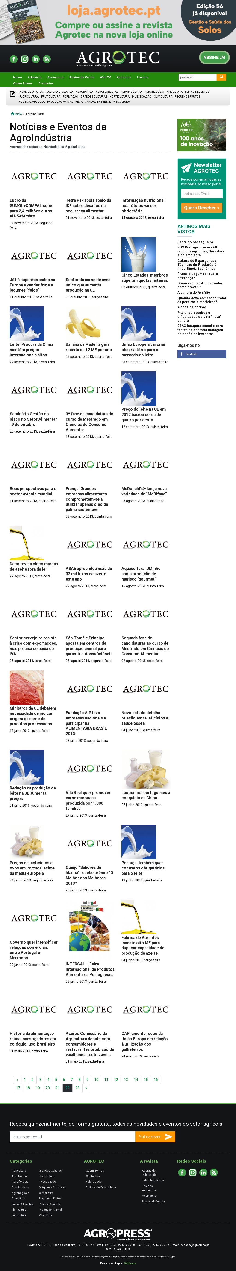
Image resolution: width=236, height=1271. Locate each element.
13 (126, 1079)
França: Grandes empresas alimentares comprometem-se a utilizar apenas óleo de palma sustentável (87, 499)
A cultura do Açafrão (193, 293)
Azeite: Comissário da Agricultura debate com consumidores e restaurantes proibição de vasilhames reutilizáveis (90, 1044)
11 (106, 1079)
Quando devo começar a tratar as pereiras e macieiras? (201, 300)
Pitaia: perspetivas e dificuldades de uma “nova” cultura (199, 317)
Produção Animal (60, 101)
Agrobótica (84, 91)
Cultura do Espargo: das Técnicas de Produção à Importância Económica (196, 265)
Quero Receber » (201, 208)
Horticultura (120, 96)
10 (96, 1079)
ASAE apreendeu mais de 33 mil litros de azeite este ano (89, 573)
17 (18, 1088)
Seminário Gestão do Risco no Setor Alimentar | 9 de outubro (33, 419)
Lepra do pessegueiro (195, 242)
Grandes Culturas (94, 96)
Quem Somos (23, 83)
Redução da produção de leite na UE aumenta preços (33, 793)
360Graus (130, 1263)
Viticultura (121, 101)
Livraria (142, 77)
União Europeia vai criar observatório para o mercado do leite (143, 349)
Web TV (105, 77)
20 (48, 1088)
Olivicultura (163, 96)
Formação (70, 96)
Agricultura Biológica (56, 91)
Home (17, 77)
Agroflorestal (107, 91)
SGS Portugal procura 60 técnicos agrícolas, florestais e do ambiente (200, 251)
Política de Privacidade (101, 1187)
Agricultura (29, 91)
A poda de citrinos (192, 307)
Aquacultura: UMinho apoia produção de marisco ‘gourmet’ (141, 573)
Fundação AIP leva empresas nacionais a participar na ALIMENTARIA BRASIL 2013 (86, 723)
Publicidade (94, 1181)
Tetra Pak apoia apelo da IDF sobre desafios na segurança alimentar (88, 205)
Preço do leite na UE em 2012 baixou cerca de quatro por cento (143, 414)
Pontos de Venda (81, 77)
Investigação (141, 96)
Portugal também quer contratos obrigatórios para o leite (143, 868)
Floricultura (29, 96)
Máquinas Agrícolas (52, 1187)
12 (116, 1079)
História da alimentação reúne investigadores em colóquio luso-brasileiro (33, 1038)
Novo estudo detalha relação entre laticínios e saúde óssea (144, 718)
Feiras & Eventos (197, 91)
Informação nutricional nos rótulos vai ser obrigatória (143, 205)
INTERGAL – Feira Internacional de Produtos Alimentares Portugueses (90, 969)
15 (146, 1079)
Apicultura (175, 91)
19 (38, 1088)
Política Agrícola (32, 101)
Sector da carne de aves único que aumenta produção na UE (88, 285)
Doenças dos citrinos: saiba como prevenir (199, 285)
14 (136, 1079)
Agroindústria (131, 91)
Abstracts (124, 77)
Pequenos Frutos (187, 96)
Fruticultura (50, 96)
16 (156, 1079)
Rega (79, 101)
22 (67, 1088)
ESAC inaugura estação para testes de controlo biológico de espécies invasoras (200, 330)
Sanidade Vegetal (98, 101)
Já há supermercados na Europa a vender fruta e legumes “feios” (32, 285)
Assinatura (55, 77)
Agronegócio (154, 91)
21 (58, 1088)
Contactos (46, 83)
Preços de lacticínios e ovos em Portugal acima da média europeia (32, 868)
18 (28, 1088)
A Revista (34, 77)
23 (77, 1088)
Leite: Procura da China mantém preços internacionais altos (31, 349)
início (16, 114)
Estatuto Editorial (153, 1180)
